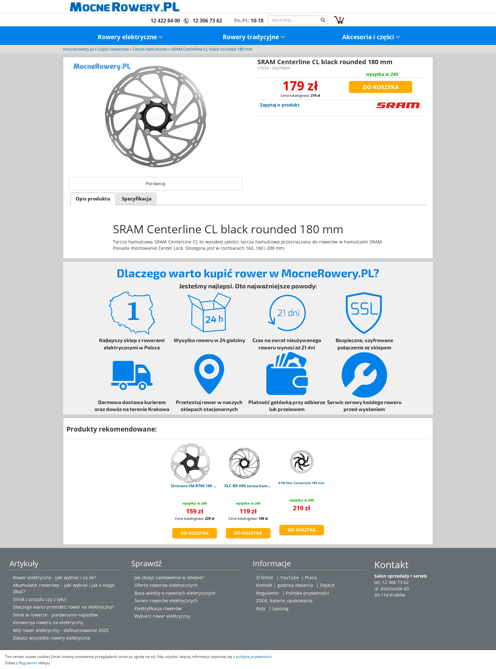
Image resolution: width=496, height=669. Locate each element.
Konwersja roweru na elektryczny (48, 622)
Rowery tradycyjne (254, 37)
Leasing (280, 608)
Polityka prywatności (307, 593)
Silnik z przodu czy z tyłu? (40, 599)
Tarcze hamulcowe (150, 49)
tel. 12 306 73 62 (391, 582)
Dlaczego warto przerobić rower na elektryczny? (63, 607)
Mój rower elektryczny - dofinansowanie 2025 (60, 630)
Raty (260, 608)
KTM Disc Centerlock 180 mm (301, 483)
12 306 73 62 (207, 20)
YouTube (289, 577)
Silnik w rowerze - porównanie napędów (55, 615)
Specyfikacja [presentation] (137, 198)
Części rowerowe (113, 49)
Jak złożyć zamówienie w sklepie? (169, 577)
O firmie (264, 577)
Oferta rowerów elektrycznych (166, 585)
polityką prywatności (254, 656)
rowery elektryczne (70, 638)
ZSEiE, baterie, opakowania (284, 601)
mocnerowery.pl (78, 49)
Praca (311, 577)
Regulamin (267, 593)
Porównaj (155, 184)
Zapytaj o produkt (280, 105)
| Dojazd (325, 585)
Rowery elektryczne (130, 37)
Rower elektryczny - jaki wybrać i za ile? (54, 577)
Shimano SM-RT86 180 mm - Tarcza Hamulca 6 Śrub (219, 485)
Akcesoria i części (371, 37)
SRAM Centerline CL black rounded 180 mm (211, 49)
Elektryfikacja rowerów (158, 608)
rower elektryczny (171, 616)
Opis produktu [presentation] (93, 198)
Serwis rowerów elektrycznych (166, 601)
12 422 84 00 (165, 20)
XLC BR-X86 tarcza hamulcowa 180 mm (260, 485)
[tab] (93, 199)
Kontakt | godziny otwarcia (284, 585)
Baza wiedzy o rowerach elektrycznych (174, 593)
